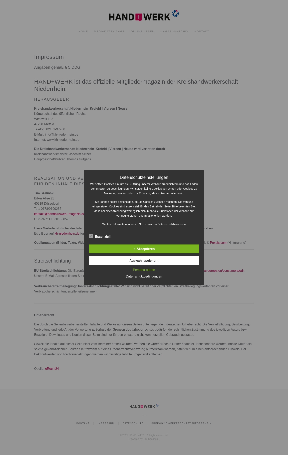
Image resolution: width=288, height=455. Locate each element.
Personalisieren (144, 269)
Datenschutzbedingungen (144, 276)
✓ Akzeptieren (144, 248)
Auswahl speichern (144, 260)
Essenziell (99, 236)
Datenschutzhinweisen (172, 224)
